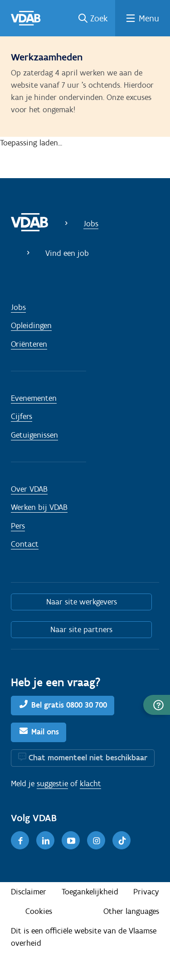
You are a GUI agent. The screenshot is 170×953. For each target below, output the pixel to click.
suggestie (52, 783)
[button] (156, 705)
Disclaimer (28, 892)
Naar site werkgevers (81, 602)
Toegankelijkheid (90, 892)
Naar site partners (81, 629)
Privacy (146, 892)
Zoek (99, 18)
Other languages (131, 911)
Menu (149, 18)
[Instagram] (96, 840)
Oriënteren (29, 344)
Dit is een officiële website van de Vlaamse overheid (83, 937)
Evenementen (34, 398)
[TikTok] (121, 840)
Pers (18, 526)
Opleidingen (31, 325)
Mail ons (45, 732)
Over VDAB (29, 489)
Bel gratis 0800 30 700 (69, 705)
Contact (25, 544)
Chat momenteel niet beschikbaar (88, 758)
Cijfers (21, 416)
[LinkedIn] (45, 840)
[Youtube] (71, 840)
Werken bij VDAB (39, 507)
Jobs (90, 224)
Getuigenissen (34, 435)
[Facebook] (20, 840)
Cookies (38, 911)
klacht (90, 783)
